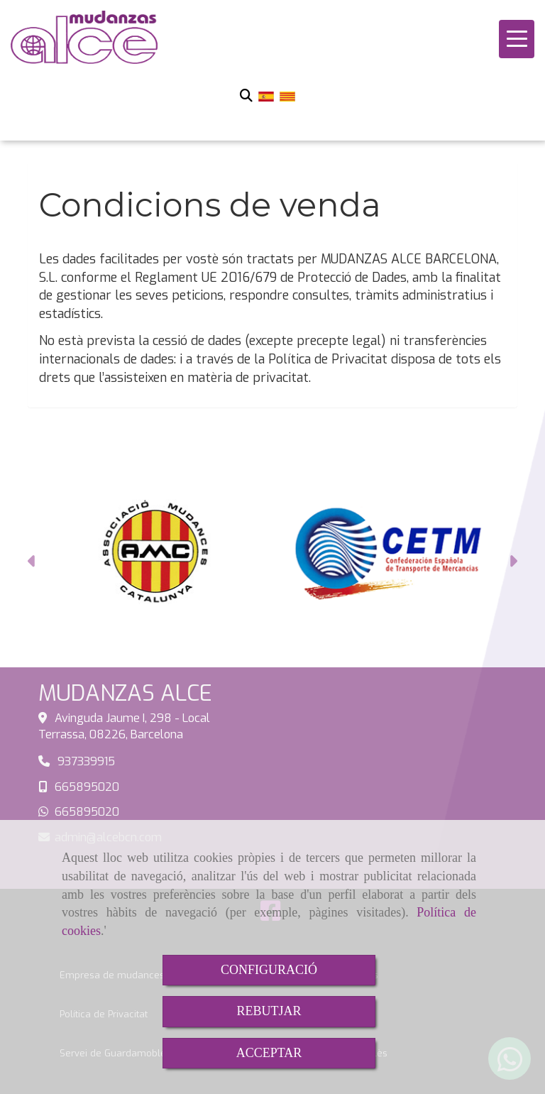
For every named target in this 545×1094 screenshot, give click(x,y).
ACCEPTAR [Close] (269, 1053)
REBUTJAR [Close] (268, 1011)
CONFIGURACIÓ (269, 970)
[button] (32, 563)
